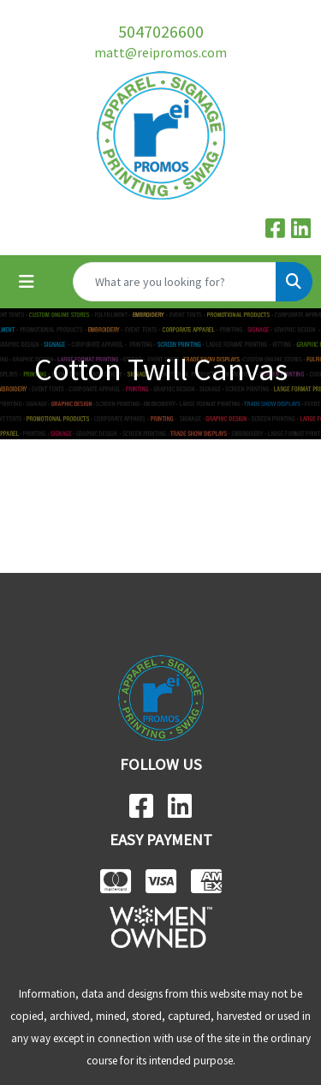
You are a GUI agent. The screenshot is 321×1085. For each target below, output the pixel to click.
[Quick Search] (174, 281)
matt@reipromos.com (160, 52)
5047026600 (161, 31)
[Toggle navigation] (27, 282)
